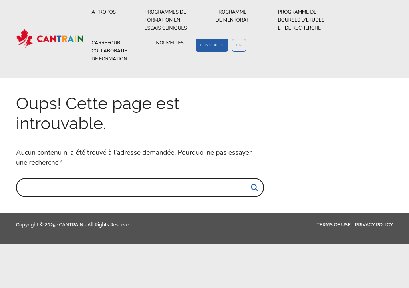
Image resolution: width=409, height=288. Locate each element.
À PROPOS (112, 12)
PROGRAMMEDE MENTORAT (241, 16)
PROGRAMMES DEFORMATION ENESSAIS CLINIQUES (174, 20)
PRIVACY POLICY (374, 225)
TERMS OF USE (334, 225)
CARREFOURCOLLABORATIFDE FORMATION (117, 51)
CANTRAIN (71, 225)
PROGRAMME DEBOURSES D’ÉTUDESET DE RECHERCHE (308, 20)
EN (239, 45)
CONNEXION (212, 45)
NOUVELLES (169, 43)
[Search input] (136, 187)
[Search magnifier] (254, 187)
